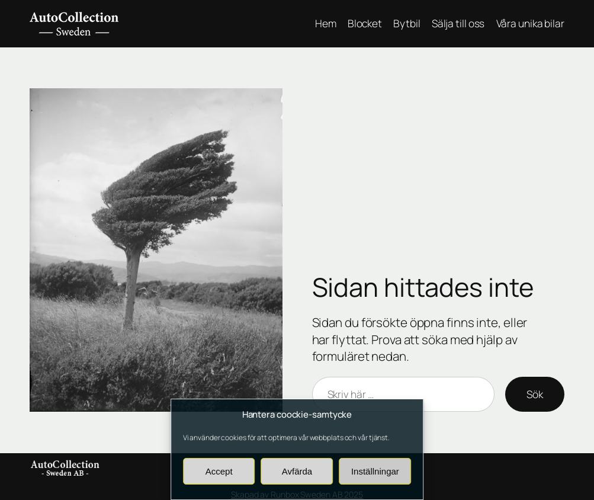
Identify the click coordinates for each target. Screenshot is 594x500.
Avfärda (297, 471)
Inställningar (375, 471)
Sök (534, 394)
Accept (219, 471)
